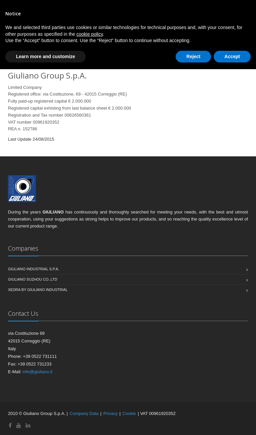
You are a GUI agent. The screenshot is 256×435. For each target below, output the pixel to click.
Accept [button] (232, 56)
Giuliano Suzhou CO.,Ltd (32, 279)
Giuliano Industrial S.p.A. (33, 269)
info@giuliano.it (37, 371)
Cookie (129, 413)
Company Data (84, 413)
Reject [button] (193, 56)
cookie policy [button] (89, 34)
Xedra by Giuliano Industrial (38, 290)
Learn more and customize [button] (45, 56)
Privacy (110, 413)
